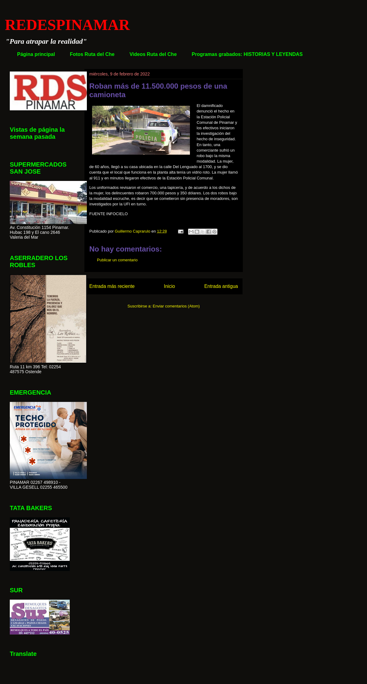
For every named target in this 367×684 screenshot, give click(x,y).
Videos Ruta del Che (152, 54)
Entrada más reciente (112, 286)
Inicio (169, 286)
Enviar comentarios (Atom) (176, 306)
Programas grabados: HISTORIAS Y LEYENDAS (247, 54)
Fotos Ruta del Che (92, 54)
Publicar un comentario (117, 260)
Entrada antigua (221, 286)
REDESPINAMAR (67, 24)
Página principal (36, 54)
